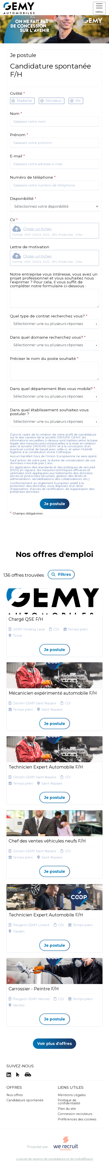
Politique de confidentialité (69, 1101)
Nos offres (14, 1095)
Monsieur (54, 101)
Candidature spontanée (24, 1100)
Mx (78, 101)
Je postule (54, 503)
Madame (24, 101)
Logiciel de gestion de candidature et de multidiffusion (54, 1159)
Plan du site (67, 1109)
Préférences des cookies (77, 1119)
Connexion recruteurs (75, 1114)
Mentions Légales (72, 1095)
